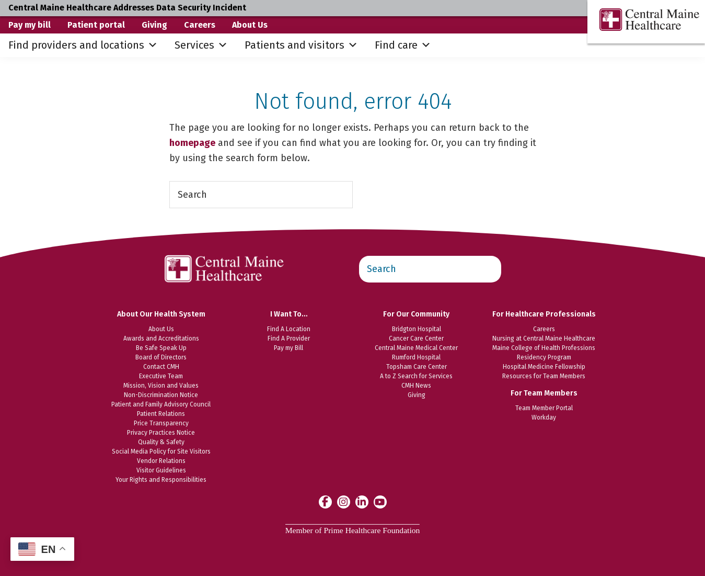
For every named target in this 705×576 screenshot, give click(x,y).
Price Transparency (161, 423)
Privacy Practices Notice (161, 432)
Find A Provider (289, 338)
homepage (192, 143)
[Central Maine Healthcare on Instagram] (343, 501)
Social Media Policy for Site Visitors (161, 451)
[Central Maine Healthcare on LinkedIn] (361, 501)
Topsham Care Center (416, 366)
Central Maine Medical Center (416, 348)
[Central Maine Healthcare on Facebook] (325, 501)
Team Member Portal (544, 408)
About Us (250, 25)
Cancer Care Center (416, 338)
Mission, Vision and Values (161, 385)
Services (201, 45)
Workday (543, 417)
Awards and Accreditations (161, 338)
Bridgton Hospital (416, 329)
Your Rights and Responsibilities (160, 479)
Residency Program (544, 357)
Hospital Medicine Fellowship (544, 366)
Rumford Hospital (416, 357)
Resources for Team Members (543, 376)
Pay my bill (29, 25)
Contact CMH (161, 366)
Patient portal (96, 25)
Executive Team (161, 376)
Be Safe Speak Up (161, 348)
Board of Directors (161, 357)
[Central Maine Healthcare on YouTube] (380, 501)
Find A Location (288, 329)
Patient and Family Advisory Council (161, 404)
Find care (403, 45)
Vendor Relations (161, 461)
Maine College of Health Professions (543, 348)
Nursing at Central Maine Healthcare (543, 338)
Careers (199, 25)
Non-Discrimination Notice (161, 395)
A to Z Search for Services (416, 376)
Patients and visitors (301, 45)
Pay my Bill (288, 348)
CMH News (416, 385)
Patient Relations (161, 413)
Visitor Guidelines (161, 470)
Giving (154, 25)
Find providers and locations (83, 45)
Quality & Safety (161, 442)
